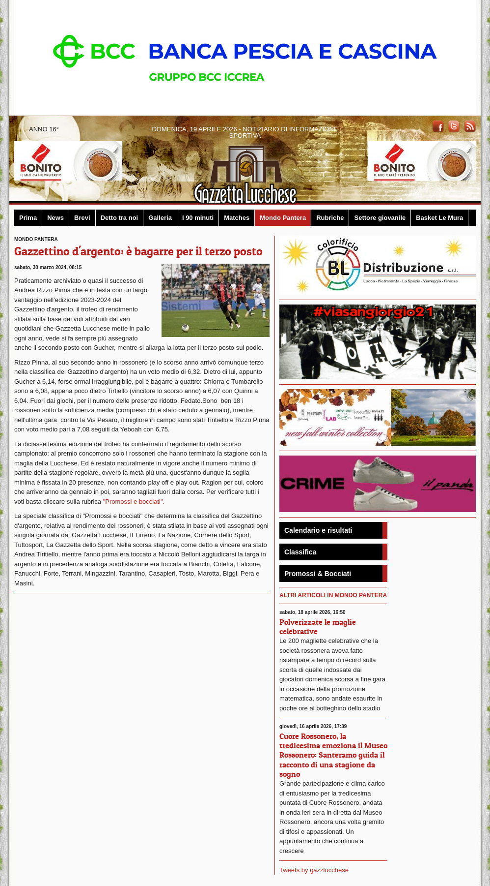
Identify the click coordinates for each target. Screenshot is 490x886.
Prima (28, 217)
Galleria (160, 217)
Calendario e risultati (318, 530)
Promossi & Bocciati (317, 574)
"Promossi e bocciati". (134, 501)
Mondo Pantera (283, 217)
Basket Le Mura (439, 217)
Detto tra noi (119, 217)
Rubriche (330, 217)
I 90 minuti (198, 217)
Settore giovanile (380, 217)
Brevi (82, 217)
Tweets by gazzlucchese (314, 870)
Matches (236, 217)
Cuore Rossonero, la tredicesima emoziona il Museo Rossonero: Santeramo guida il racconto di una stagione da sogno (333, 755)
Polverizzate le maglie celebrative (317, 626)
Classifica (300, 552)
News (55, 217)
